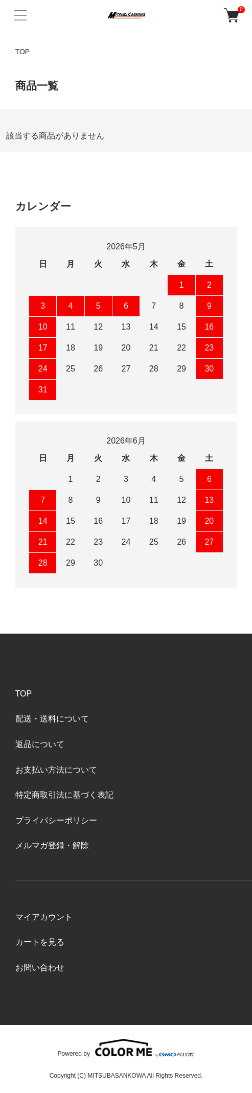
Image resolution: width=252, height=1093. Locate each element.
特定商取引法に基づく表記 (64, 794)
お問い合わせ (39, 967)
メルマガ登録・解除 (52, 845)
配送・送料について (52, 718)
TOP (22, 52)
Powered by (126, 1048)
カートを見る (39, 942)
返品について (39, 744)
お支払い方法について (56, 769)
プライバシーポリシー (56, 820)
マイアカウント (44, 917)
